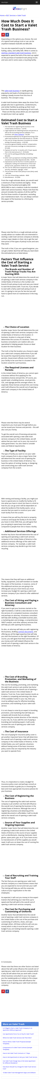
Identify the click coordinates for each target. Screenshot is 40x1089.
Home (2, 15)
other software (19, 134)
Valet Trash (21, 15)
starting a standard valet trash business (16, 53)
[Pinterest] (3, 35)
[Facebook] (7, 35)
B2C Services (11, 15)
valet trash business (12, 91)
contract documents (25, 632)
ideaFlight (4, 2)
